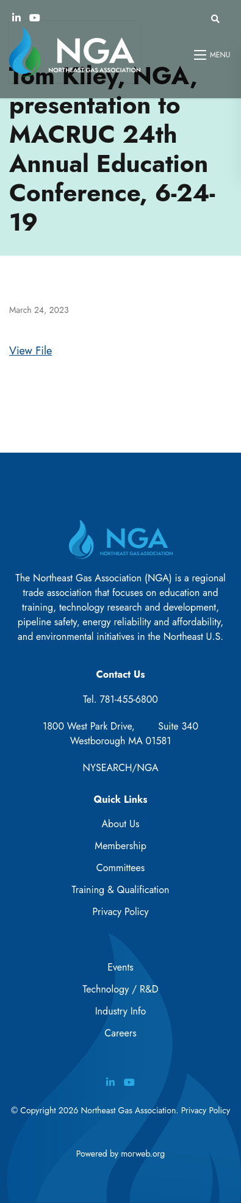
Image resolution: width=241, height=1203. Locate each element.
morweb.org (143, 1153)
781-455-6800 (128, 699)
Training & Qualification (121, 890)
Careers (120, 1033)
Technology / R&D (120, 989)
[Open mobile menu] (213, 55)
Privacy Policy (121, 912)
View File (30, 351)
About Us (121, 824)
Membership (120, 846)
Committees (120, 868)
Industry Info (120, 1011)
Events (120, 967)
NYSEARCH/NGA (121, 768)
